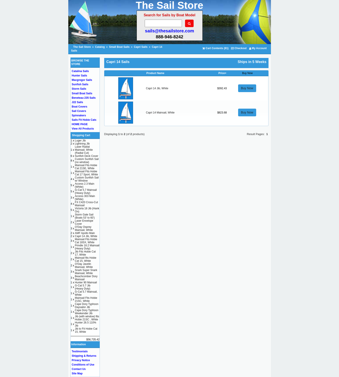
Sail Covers (79, 111)
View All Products (83, 128)
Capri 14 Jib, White (157, 88)
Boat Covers (79, 106)
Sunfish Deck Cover (86, 156)
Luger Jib (80, 140)
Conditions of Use (83, 364)
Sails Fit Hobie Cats (84, 119)
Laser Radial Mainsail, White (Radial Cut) (84, 149)
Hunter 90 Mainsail (86, 282)
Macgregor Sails (82, 80)
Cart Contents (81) (215, 48)
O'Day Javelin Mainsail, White (84, 265)
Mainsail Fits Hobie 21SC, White (86, 299)
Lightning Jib (82, 143)
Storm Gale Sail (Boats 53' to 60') (85, 216)
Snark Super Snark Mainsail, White (86, 272)
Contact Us (79, 369)
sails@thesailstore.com (169, 30)
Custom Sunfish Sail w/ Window (87, 179)
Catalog (100, 46)
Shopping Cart (81, 135)
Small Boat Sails (119, 46)
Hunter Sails (79, 75)
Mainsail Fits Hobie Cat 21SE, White (86, 167)
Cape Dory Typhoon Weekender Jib (86, 312)
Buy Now (247, 88)
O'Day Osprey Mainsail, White (84, 228)
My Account (258, 48)
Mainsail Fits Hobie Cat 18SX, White (86, 241)
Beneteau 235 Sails (84, 97)
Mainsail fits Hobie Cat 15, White (85, 259)
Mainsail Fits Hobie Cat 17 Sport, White (86, 173)
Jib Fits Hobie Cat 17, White (85, 253)
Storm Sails (79, 88)
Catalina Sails (80, 71)
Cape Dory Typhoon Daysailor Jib (86, 306)
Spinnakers (79, 115)
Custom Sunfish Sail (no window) (87, 161)
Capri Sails (141, 46)
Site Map (77, 373)
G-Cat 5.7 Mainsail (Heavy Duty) (86, 191)
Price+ (222, 73)
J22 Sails (77, 102)
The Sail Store (82, 46)
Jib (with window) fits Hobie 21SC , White (87, 318)
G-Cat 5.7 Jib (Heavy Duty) (83, 287)
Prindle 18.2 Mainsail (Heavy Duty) (87, 247)
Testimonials (80, 351)
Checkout (239, 48)
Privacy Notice (81, 360)
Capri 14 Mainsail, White (160, 112)
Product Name (155, 73)
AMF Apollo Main (85, 233)
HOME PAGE (80, 124)
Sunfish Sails (80, 84)
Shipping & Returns (84, 355)
